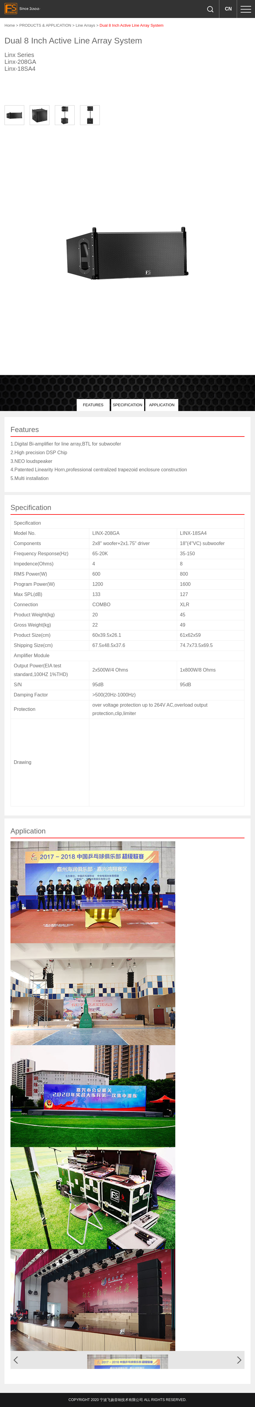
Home (9, 25)
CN (228, 8)
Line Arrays (85, 25)
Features (93, 405)
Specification (127, 405)
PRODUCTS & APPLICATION (46, 25)
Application (161, 405)
